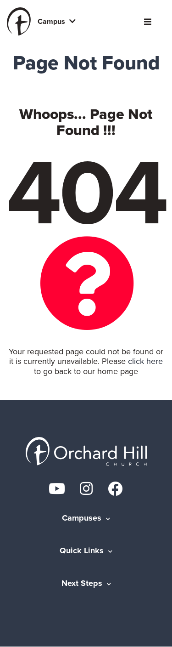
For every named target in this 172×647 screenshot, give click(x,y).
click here (145, 361)
